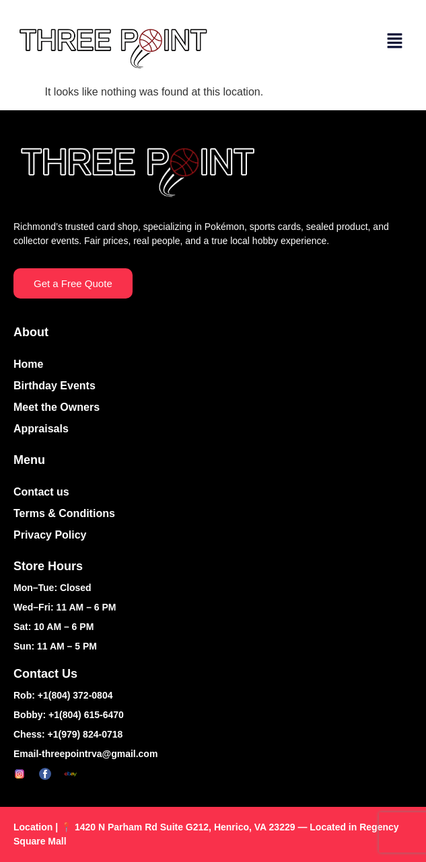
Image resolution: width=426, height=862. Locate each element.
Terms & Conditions (64, 513)
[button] (395, 41)
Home (28, 364)
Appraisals (41, 428)
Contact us (41, 492)
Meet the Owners (56, 407)
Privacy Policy (50, 535)
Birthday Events (54, 385)
